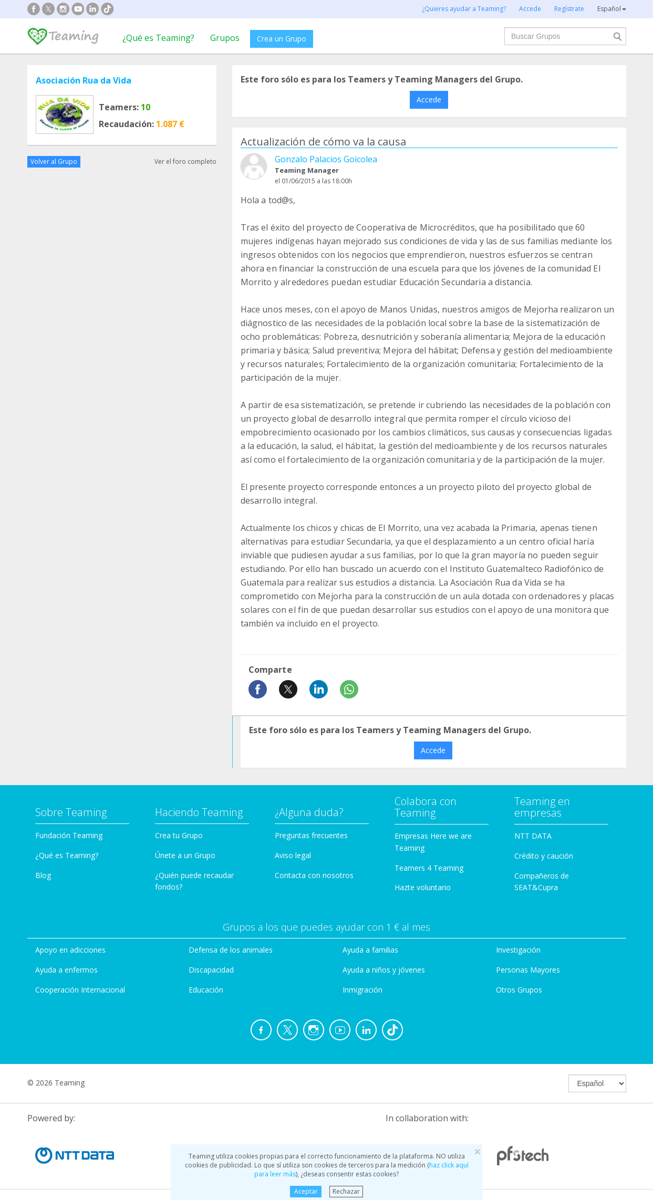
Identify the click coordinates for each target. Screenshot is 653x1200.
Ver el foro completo (185, 161)
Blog (43, 875)
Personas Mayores (528, 970)
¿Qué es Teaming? (158, 38)
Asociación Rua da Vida (83, 80)
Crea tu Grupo (179, 835)
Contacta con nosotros (314, 875)
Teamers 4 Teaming (429, 868)
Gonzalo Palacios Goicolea (326, 159)
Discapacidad (211, 970)
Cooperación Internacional (80, 990)
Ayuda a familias (370, 950)
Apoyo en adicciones (70, 950)
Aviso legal (293, 855)
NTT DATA (533, 836)
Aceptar (306, 1191)
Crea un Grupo (281, 39)
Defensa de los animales (231, 950)
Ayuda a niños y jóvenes (384, 970)
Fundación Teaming (68, 835)
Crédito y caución (543, 856)
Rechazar (346, 1191)
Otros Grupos (519, 990)
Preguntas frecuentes (311, 835)
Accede (429, 100)
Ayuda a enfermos (66, 970)
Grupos (225, 38)
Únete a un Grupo (185, 855)
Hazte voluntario (423, 887)
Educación (206, 990)
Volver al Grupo (53, 161)
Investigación (518, 950)
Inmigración (362, 990)
